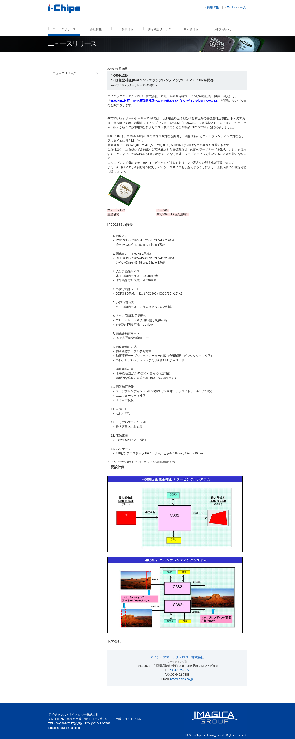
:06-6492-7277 (179, 670)
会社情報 (96, 29)
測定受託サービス (159, 29)
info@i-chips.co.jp (181, 679)
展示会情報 (191, 29)
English (232, 7)
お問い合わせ (223, 29)
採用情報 (213, 7)
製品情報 (127, 29)
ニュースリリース (64, 29)
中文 (243, 7)
